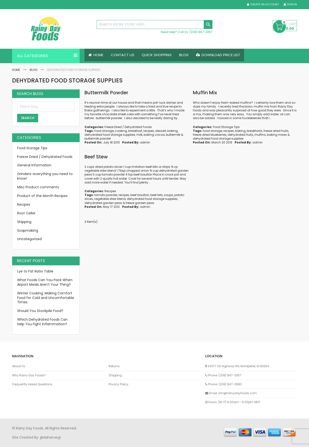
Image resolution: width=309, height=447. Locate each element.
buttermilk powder (97, 138)
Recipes (110, 191)
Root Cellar (26, 213)
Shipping (24, 221)
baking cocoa (154, 135)
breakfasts (254, 131)
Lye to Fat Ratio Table (35, 271)
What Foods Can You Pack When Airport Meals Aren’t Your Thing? (44, 282)
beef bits (156, 195)
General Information (34, 165)
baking (172, 131)
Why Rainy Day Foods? (29, 375)
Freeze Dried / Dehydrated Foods (128, 127)
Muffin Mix (205, 92)
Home (16, 70)
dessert (160, 131)
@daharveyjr (50, 437)
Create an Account (264, 4)
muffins (260, 135)
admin (145, 143)
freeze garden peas (140, 203)
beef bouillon (139, 195)
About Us (18, 366)
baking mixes (277, 135)
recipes (148, 131)
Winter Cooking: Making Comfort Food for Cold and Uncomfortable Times (45, 298)
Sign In (292, 4)
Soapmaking (27, 230)
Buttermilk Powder (106, 92)
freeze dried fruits (276, 131)
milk (139, 135)
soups (168, 195)
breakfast (135, 131)
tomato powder (105, 195)
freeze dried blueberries (209, 135)
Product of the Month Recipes (42, 195)
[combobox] (154, 24)
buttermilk (173, 135)
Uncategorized (29, 239)
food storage (104, 131)
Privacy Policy (118, 384)
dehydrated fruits (240, 135)
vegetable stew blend (110, 199)
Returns (114, 366)
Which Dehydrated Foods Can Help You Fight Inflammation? (42, 321)
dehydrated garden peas (103, 203)
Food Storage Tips (226, 127)
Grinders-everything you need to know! (45, 176)
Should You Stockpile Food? (40, 311)
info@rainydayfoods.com (237, 393)
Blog (33, 70)
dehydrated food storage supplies (109, 135)
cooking (121, 131)
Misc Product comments (38, 187)
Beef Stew (96, 156)
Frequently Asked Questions (32, 384)
